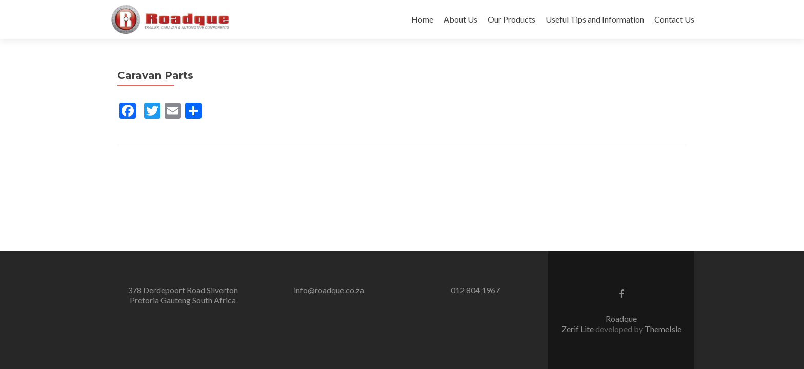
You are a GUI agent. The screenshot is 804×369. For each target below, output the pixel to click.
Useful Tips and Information (595, 19)
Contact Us (674, 19)
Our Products (511, 19)
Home (422, 19)
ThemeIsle (663, 329)
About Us (460, 19)
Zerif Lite (578, 329)
